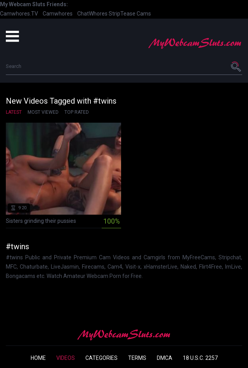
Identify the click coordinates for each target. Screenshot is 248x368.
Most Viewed (43, 112)
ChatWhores (92, 13)
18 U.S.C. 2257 (200, 358)
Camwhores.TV (19, 13)
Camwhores (58, 13)
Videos (65, 358)
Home (38, 358)
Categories (101, 358)
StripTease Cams (130, 13)
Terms (137, 358)
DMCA (164, 358)
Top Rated (76, 112)
